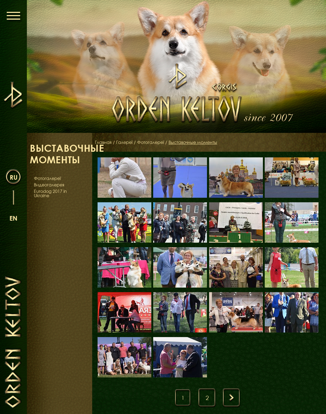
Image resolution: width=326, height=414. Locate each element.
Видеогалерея (49, 185)
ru (13, 177)
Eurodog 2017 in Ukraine (50, 193)
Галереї (124, 142)
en (13, 218)
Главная (103, 142)
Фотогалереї (47, 178)
